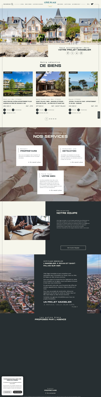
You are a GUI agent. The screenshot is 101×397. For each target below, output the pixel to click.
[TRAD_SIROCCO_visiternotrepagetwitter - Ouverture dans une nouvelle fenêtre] (72, 53)
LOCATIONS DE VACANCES (38, 4)
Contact (99, 115)
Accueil (22, 4)
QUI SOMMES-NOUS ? (76, 4)
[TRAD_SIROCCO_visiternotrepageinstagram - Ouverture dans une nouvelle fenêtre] (81, 53)
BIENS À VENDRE (28, 4)
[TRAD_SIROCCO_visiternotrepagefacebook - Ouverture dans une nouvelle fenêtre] (68, 53)
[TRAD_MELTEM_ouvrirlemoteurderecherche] (8, 4)
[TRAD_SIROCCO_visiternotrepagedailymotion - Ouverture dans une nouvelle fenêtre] (76, 53)
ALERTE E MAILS (67, 4)
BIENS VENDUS (60, 4)
